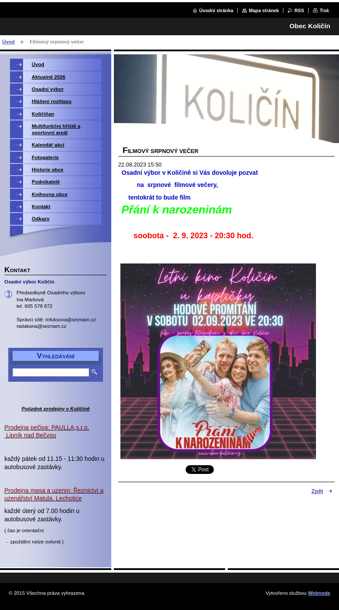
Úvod (8, 41)
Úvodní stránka (216, 10)
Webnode (319, 593)
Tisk (324, 10)
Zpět (317, 491)
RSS (299, 10)
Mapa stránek (264, 10)
